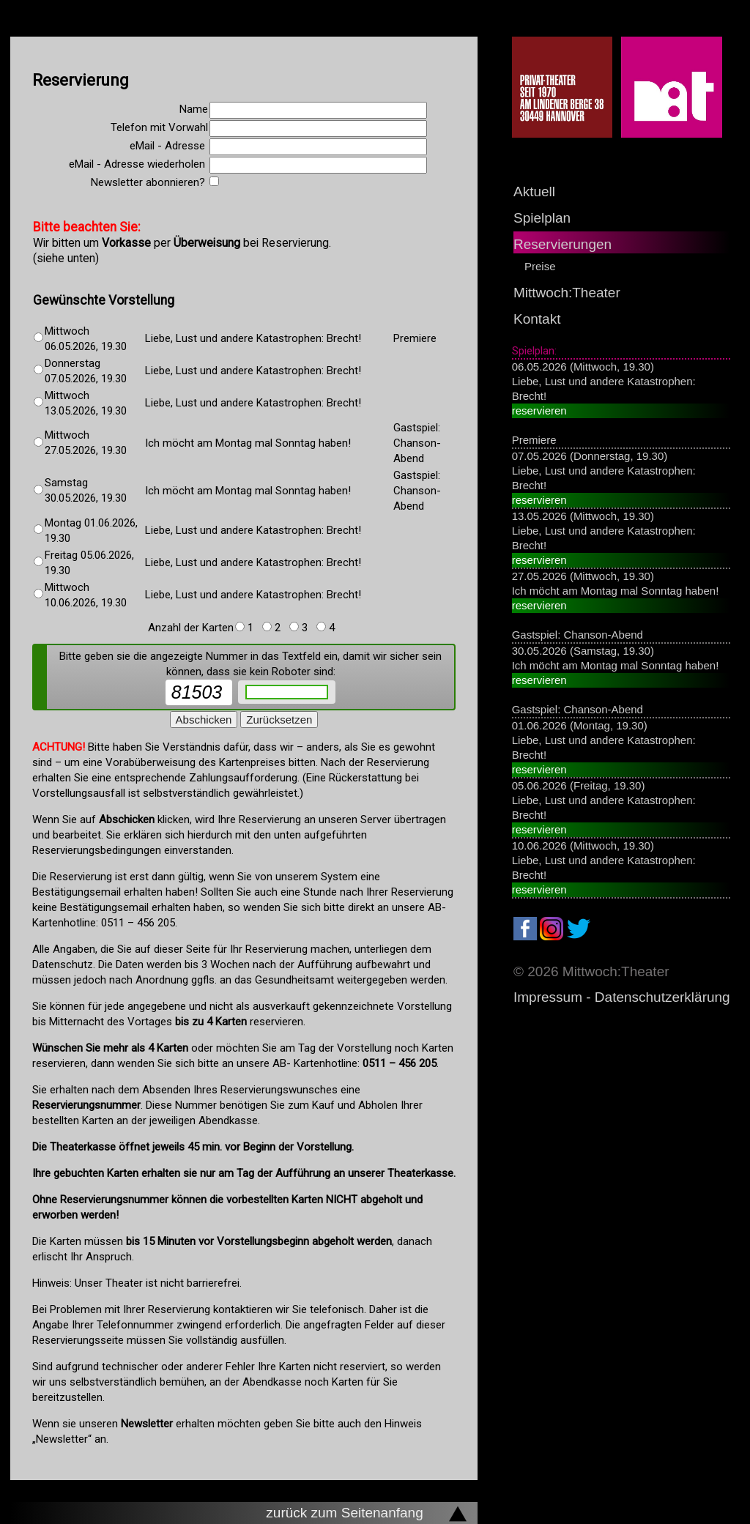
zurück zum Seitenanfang (344, 1512)
